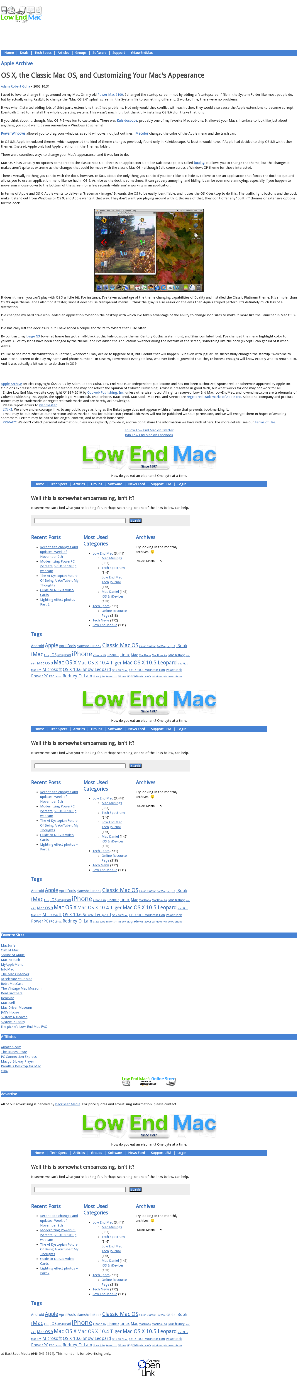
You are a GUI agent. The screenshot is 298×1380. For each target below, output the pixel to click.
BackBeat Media (67, 1104)
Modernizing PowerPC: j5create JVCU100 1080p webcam (58, 566)
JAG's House (10, 1012)
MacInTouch (10, 960)
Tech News (101, 620)
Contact (179, 374)
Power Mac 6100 (110, 95)
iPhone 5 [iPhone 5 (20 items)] (113, 655)
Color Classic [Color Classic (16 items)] (147, 646)
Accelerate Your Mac (16, 979)
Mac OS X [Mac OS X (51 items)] (65, 662)
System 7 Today (13, 1022)
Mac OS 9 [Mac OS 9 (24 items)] (45, 663)
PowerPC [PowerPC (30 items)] (39, 676)
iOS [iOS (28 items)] (53, 654)
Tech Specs (42, 53)
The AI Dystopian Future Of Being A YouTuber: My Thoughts (59, 580)
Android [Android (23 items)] (37, 646)
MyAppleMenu (12, 965)
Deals (24, 53)
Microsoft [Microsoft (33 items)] (52, 669)
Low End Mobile (105, 625)
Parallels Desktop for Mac (21, 1066)
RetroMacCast (12, 984)
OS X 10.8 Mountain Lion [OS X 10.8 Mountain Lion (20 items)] (147, 670)
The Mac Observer (15, 974)
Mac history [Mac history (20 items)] (176, 655)
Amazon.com (11, 1047)
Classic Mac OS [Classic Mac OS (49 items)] (120, 645)
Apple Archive (17, 63)
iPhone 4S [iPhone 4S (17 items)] (99, 655)
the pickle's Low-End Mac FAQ (24, 1027)
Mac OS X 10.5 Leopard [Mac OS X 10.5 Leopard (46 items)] (150, 662)
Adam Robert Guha (15, 86)
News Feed (136, 484)
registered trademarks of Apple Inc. (214, 397)
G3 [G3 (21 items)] (168, 646)
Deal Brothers (11, 993)
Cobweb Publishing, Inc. (106, 392)
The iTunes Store (14, 1052)
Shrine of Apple (13, 955)
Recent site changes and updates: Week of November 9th (59, 552)
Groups (80, 53)
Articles (63, 53)
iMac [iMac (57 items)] (37, 654)
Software (99, 53)
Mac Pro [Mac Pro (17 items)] (36, 670)
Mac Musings (112, 558)
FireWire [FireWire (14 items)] (161, 646)
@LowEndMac (142, 53)
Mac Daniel (110, 592)
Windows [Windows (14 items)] (157, 676)
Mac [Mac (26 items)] (134, 655)
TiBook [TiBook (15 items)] (122, 676)
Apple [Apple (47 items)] (51, 645)
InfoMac (7, 969)
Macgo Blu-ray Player (17, 1061)
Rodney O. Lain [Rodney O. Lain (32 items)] (77, 676)
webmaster (48, 405)
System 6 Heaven (14, 1017)
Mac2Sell (8, 1003)
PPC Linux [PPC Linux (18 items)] (55, 676)
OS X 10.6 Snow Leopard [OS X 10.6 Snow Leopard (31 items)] (87, 669)
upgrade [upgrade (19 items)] (133, 676)
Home (9, 53)
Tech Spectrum (113, 568)
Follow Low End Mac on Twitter (149, 430)
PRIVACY (9, 422)
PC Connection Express (19, 1057)
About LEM (121, 374)
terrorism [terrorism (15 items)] (111, 676)
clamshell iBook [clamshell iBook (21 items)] (89, 646)
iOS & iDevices (113, 596)
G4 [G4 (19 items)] (173, 646)
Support (118, 53)
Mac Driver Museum (16, 1007)
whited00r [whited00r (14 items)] (145, 676)
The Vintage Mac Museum (21, 988)
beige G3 (33, 336)
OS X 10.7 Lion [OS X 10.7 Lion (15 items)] (120, 670)
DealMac (7, 998)
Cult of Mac (10, 950)
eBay (4, 1071)
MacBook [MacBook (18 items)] (145, 655)
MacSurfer (9, 945)
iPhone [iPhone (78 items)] (82, 654)
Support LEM (161, 484)
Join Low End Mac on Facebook (149, 435)
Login (181, 484)
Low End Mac (103, 553)
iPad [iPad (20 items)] (67, 655)
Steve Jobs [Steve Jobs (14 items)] (99, 676)
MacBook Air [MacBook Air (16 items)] (159, 655)
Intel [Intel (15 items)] (46, 655)
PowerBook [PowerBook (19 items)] (174, 670)
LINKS (7, 409)
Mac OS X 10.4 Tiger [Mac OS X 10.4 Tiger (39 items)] (99, 663)
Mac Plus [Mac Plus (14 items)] (183, 663)
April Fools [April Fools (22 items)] (67, 646)
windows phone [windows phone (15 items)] (173, 676)
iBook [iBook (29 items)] (181, 645)
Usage (152, 374)
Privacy (165, 374)
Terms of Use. (265, 422)
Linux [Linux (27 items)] (125, 655)
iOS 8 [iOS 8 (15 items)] (60, 655)
